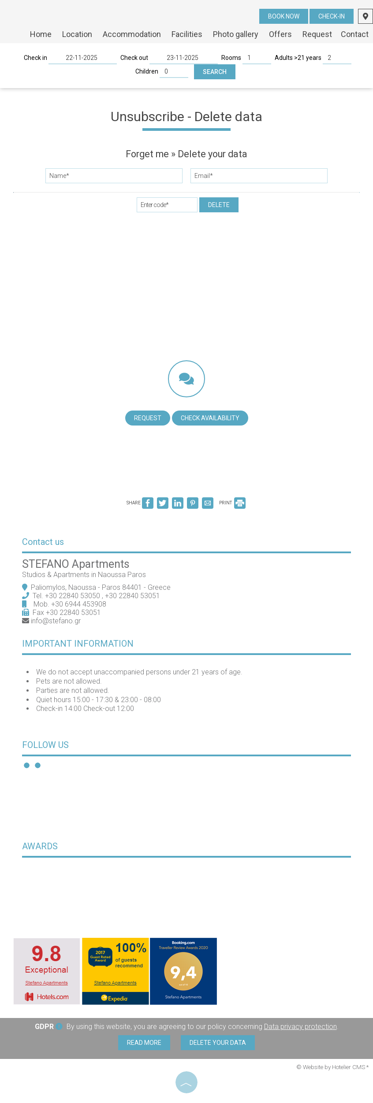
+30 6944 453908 (78, 604)
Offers (280, 34)
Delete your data (218, 1042)
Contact (355, 34)
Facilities (187, 34)
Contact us (43, 542)
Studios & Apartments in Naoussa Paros (84, 574)
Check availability (210, 418)
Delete (219, 204)
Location (77, 34)
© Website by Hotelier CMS (331, 1066)
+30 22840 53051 (133, 596)
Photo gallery (235, 34)
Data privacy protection (300, 1026)
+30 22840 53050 (73, 596)
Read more (144, 1042)
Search (215, 71)
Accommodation (132, 34)
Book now (283, 16)
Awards (40, 846)
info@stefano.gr (56, 621)
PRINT (232, 502)
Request (317, 34)
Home (41, 34)
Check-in (331, 16)
